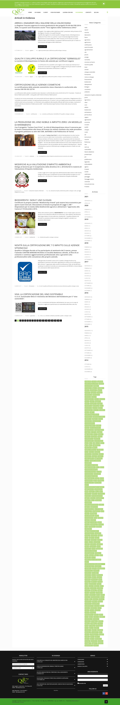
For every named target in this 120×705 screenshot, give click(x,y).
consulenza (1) (95, 632)
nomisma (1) (96, 619)
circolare (87, 124)
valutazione (53, 190)
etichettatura (88, 112)
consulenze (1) (88, 502)
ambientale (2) (88, 529)
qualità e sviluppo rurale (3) (91, 476)
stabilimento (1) (101, 568)
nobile (71, 156)
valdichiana (51, 50)
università (56, 156)
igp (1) (86, 445)
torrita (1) (101, 634)
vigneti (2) (95, 447)
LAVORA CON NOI (68, 12)
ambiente (32, 156)
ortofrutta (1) (101, 480)
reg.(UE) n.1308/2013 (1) (90, 449)
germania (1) (88, 496)
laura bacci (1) (97, 542)
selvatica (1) (98, 401)
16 (58, 320)
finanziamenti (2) (89, 480)
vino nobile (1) (95, 573)
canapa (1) (99, 403)
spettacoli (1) (97, 438)
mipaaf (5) (87, 520)
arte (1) (98, 595)
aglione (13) (94, 581)
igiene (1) (100, 390)
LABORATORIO (81, 664)
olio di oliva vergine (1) (90, 425)
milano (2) (87, 524)
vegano (31, 76)
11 (43, 320)
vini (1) (101, 586)
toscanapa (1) (93, 403)
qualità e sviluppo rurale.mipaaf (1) (93, 559)
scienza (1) (101, 524)
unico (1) (97, 537)
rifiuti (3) (87, 546)
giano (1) (91, 628)
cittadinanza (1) (93, 524)
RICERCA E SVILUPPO (82, 666)
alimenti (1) (87, 392)
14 (52, 320)
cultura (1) (100, 623)
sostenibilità (88, 149)
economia (87, 122)
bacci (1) (91, 542)
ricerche (87, 139)
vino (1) (102, 606)
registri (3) (87, 498)
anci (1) (86, 617)
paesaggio (87, 176)
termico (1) (92, 592)
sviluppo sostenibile (90, 72)
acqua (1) (87, 513)
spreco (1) (100, 601)
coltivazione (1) (88, 405)
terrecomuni (88, 137)
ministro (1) (93, 540)
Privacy (22, 702)
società (86, 171)
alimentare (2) (88, 603)
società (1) (87, 636)
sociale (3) (87, 544)
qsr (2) (102, 511)
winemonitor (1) (88, 619)
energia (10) (87, 432)
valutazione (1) (92, 526)
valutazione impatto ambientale (36, 190)
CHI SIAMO (38, 12)
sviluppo (60, 50)
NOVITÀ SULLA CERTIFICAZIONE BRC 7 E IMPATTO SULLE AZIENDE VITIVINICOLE (47, 246)
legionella (87, 162)
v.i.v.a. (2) (87, 460)
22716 (59, 114)
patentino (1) (88, 575)
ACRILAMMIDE (88, 164)
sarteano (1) (96, 570)
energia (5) (99, 432)
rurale (63, 50)
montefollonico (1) (94, 634)
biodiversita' (88, 110)
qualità (56, 50)
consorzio (65, 156)
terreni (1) (91, 452)
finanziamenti (88, 79)
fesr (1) (97, 491)
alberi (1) (100, 408)
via (49, 190)
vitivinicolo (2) (94, 579)
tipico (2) (92, 639)
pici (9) (86, 584)
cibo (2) (86, 625)
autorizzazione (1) (89, 518)
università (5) (98, 533)
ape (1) (90, 445)
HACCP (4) (101, 383)
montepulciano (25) (89, 509)
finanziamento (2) (89, 474)
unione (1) (91, 586)
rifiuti (86, 102)
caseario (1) (87, 436)
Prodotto (87, 186)
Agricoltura (87, 100)
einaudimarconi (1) (89, 399)
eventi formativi (89, 47)
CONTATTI (88, 12)
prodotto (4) (87, 621)
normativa (87, 59)
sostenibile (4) (88, 463)
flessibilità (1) (101, 388)
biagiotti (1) (94, 643)
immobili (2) (87, 579)
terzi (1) (86, 595)
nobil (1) (102, 595)
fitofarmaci (87, 142)
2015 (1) (95, 434)
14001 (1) (92, 412)
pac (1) (101, 405)
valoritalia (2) (98, 500)
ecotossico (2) (93, 546)
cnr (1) (86, 542)
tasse (86, 67)
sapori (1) (87, 639)
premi (86, 97)
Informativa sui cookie (67, 4)
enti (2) (98, 546)
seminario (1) (88, 493)
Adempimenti (88, 84)
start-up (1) (101, 599)
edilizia (86, 107)
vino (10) (98, 443)
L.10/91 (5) (93, 432)
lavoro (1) (100, 436)
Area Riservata (15, 702)
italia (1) (92, 636)
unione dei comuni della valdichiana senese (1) (93, 564)
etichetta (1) (87, 581)
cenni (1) (100, 419)
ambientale (62, 190)
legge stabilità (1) (89, 434)
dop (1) (102, 443)
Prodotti (87, 169)
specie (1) (87, 403)
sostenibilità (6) (95, 603)
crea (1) (99, 608)
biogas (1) (100, 590)
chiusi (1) (97, 399)
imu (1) (86, 452)
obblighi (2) (96, 386)
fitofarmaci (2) (88, 454)
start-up (87, 147)
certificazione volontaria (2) (91, 469)
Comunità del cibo (89, 184)
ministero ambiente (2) (95, 460)
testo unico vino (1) (89, 482)
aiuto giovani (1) (96, 511)
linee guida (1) (93, 513)
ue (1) (90, 443)
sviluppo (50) (88, 381)
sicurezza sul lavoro (90, 62)
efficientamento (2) (95, 597)
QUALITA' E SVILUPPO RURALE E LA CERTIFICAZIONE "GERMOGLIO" (48, 58)
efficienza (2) (99, 575)
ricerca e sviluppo (89, 77)
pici (85, 157)
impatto (58, 190)
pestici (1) (101, 454)
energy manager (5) (99, 430)
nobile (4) (100, 535)
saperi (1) (97, 636)
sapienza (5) (99, 544)
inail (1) (86, 555)
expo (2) (99, 522)
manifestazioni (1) (89, 438)
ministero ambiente (50, 315)
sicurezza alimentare (62, 286)
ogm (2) (86, 443)
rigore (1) (95, 388)
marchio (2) (93, 392)
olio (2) (95, 480)
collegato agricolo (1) (89, 478)
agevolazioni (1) (92, 584)
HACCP (86, 30)
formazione (31, 286)
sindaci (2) (99, 577)
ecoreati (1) (93, 520)
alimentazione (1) (97, 421)
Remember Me (82, 683)
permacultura (88, 115)
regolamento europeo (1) (99, 416)
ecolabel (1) (102, 410)
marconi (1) (87, 535)
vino (68, 156)
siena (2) (94, 575)
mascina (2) (97, 610)
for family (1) (92, 625)
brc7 (42, 286)
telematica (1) (98, 639)
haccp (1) (87, 427)
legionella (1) (88, 632)
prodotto (44, 50)
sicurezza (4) (94, 436)
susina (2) (87, 612)
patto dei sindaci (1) (89, 566)
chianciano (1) (99, 625)
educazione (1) (93, 390)
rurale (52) (94, 381)
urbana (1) (96, 645)
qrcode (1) (98, 425)
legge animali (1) (98, 458)
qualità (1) (96, 628)
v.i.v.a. (43, 315)
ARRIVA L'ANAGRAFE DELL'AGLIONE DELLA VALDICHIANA (43, 23)
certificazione (50, 76)
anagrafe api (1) (96, 445)
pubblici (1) (102, 617)
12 (46, 320)
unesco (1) (96, 617)
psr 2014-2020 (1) (99, 509)
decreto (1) (96, 410)
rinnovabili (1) (99, 592)
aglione (31, 50)
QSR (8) (86, 491)
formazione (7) (88, 388)
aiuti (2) (102, 597)
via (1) (86, 526)
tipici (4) (91, 617)
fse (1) (101, 491)
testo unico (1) (98, 482)
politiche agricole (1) (89, 553)
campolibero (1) (99, 498)
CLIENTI (45, 12)
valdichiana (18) (88, 394)
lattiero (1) (100, 434)
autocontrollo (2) (89, 386)
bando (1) (101, 621)
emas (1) (87, 412)
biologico (87, 87)
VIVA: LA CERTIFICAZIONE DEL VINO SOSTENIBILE (39, 294)
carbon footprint (50, 156)
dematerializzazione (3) (97, 496)
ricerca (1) (94, 397)
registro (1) (91, 537)
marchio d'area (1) (99, 441)
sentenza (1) (95, 454)
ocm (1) (97, 515)
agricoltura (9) (96, 405)
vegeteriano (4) (94, 507)
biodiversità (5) (88, 421)
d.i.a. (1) (93, 557)
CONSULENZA (81, 659)
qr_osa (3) (99, 471)
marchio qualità (89, 64)
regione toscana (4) (89, 430)
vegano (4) (87, 507)
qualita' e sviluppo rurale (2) (91, 465)
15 (55, 320)
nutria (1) (92, 401)
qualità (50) (100, 381)
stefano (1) (100, 643)
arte (86, 144)
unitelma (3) (93, 544)
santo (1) (87, 634)
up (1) (91, 599)
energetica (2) (88, 577)
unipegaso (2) (94, 623)
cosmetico (44, 114)
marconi (61, 156)
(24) (94, 443)
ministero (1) (98, 553)
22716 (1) (94, 568)
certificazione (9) (98, 489)
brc (40, 286)
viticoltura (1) (88, 573)
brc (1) (97, 467)
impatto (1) (98, 526)
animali (86, 69)
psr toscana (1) (88, 511)
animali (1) (94, 456)
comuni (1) (99, 392)
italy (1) (101, 614)
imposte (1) (97, 452)
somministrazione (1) (89, 423)
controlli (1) (87, 540)
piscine (86, 54)
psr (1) (92, 500)
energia (87, 57)
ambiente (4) (88, 397)
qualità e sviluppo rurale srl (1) (92, 414)
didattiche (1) (94, 608)
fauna (86, 37)
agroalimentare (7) (89, 606)
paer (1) (86, 485)
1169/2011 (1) (88, 419)
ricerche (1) (87, 590)
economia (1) (93, 588)
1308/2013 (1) (100, 449)
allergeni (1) (95, 419)
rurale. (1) (101, 504)
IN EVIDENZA (79, 12)
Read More (56, 690)
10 (40, 320)
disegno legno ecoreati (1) (91, 522)
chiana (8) (100, 581)
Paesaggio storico (89, 179)
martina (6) (100, 518)
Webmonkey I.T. (76, 700)
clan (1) (86, 628)
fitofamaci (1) (92, 595)
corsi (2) (93, 548)
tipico (47, 50)
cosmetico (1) (98, 566)
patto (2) (94, 577)
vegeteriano (44, 76)
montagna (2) (94, 621)
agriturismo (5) (88, 408)
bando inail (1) (97, 474)
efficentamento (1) (89, 614)
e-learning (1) (99, 548)
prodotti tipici (88, 154)
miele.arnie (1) (88, 447)
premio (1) (99, 540)
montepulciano (68, 76)
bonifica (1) (100, 641)
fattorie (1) (87, 608)
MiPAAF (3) (94, 601)
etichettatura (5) (88, 416)
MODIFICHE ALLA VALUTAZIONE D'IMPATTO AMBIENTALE (43, 164)
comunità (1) (94, 641)
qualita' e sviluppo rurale (65, 315)
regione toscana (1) (89, 489)
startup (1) (95, 599)
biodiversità (32, 237)
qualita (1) (94, 630)
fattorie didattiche (89, 152)
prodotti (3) (100, 630)
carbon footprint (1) (89, 533)
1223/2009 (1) (88, 568)
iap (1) (86, 586)
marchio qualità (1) (89, 441)
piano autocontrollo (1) (95, 427)
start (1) (86, 599)
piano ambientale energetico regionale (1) (94, 487)
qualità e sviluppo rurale (59, 76)
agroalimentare (89, 50)
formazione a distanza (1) (90, 551)
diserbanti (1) (88, 456)
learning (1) (87, 641)
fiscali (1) (99, 584)
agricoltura (32, 315)
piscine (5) (95, 408)
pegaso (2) (87, 623)
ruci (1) (86, 537)
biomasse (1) (88, 548)
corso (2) (92, 610)
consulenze (87, 89)
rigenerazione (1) (89, 645)
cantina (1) (93, 498)
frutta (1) (87, 610)
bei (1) (95, 518)
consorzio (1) (94, 535)
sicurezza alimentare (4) (90, 471)
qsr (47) (101, 478)
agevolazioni (88, 119)
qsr (65, 50)
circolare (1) (100, 588)
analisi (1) (87, 588)
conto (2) (87, 592)
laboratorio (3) (96, 394)
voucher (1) (91, 491)
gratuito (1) (94, 493)
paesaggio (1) (88, 643)
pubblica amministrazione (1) (91, 504)
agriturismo (88, 42)
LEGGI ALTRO (42, 46)
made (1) (96, 614)
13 (49, 320)
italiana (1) (96, 586)
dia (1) (101, 555)
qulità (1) (87, 390)
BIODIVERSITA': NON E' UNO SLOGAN (33, 200)
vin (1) (100, 632)
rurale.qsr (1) (88, 630)
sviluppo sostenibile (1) (90, 467)
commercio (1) (101, 493)
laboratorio (87, 35)
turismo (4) (96, 606)
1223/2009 (55, 114)
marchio (87, 32)
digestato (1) (94, 590)
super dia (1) (88, 557)
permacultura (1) (89, 570)
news (86, 27)
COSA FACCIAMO (55, 12)
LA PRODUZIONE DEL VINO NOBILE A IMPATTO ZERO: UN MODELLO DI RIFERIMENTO (48, 123)
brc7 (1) (102, 467)
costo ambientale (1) (89, 515)
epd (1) (100, 579)
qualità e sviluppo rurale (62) (91, 383)
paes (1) (87, 562)
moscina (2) (93, 612)
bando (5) (91, 555)
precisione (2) (88, 601)
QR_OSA (96, 12)
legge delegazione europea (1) (92, 531)
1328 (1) (97, 478)
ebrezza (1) (87, 597)
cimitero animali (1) (89, 458)
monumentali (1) (88, 410)
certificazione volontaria (52, 286)
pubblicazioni (88, 159)
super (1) (97, 555)
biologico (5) (87, 500)
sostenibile (57, 315)
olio (85, 52)
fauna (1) (87, 401)
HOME (30, 12)
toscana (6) (102, 399)
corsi (86, 105)
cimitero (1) (100, 456)
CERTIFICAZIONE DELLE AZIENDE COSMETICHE (37, 84)
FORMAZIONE (81, 661)
